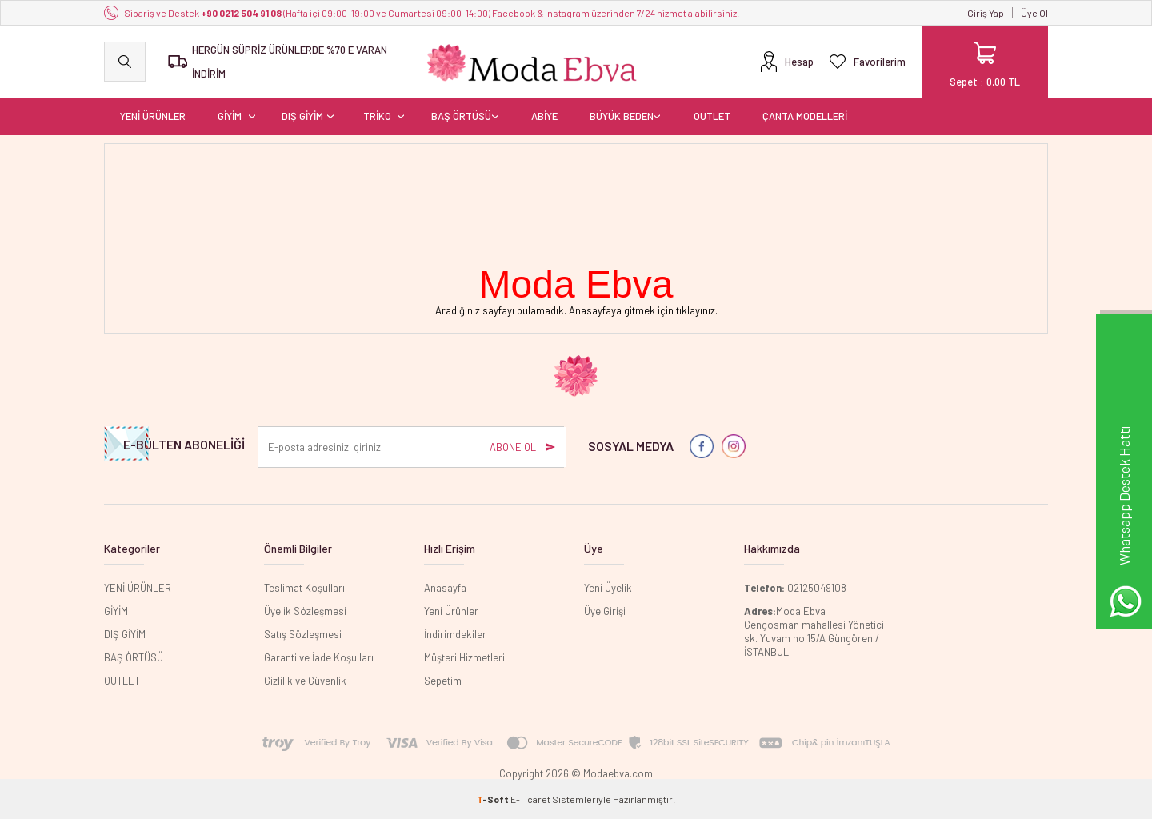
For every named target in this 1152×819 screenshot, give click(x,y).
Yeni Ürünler (451, 611)
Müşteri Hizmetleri (464, 657)
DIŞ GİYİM (302, 116)
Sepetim (443, 680)
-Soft (493, 799)
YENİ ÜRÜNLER (153, 116)
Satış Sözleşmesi (303, 634)
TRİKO (377, 116)
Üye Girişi (605, 611)
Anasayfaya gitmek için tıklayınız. (643, 310)
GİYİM (230, 116)
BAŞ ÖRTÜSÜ (461, 116)
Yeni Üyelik (608, 587)
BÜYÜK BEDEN (622, 116)
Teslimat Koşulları (304, 587)
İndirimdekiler (455, 634)
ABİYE (544, 116)
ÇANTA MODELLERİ (804, 116)
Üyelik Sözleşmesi (305, 611)
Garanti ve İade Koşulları (319, 657)
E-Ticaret (530, 799)
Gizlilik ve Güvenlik (305, 680)
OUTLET (712, 116)
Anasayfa (445, 587)
